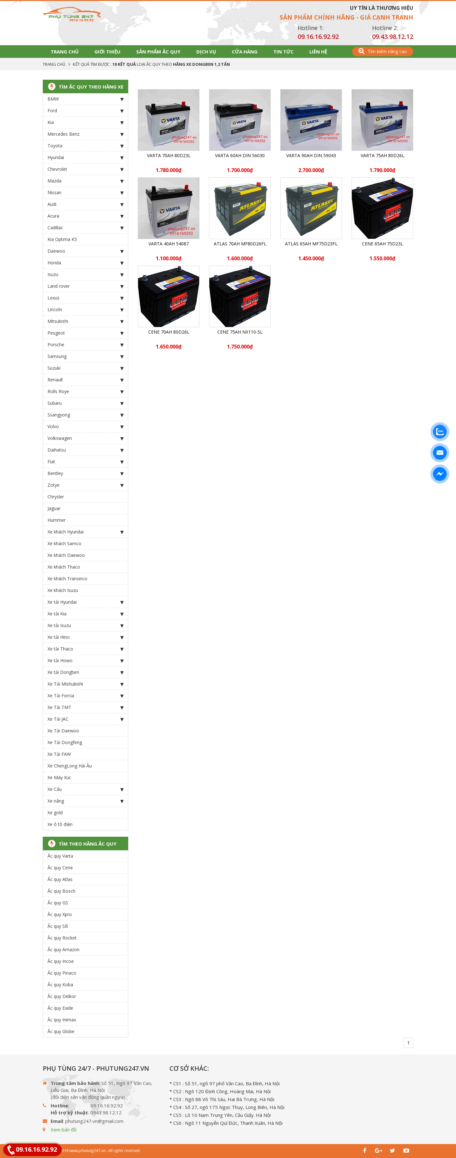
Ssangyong (86, 415)
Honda (86, 263)
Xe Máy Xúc (59, 777)
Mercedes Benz (86, 134)
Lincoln (86, 309)
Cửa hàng (244, 51)
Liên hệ (318, 51)
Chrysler (56, 497)
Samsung (86, 356)
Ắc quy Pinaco (62, 973)
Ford (86, 111)
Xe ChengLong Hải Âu (70, 766)
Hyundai (86, 157)
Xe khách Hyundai (86, 532)
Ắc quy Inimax (62, 1020)
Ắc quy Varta (60, 856)
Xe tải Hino (86, 637)
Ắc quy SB (58, 926)
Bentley (86, 473)
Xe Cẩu (86, 789)
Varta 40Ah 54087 (169, 244)
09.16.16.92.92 (318, 36)
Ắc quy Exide (60, 1008)
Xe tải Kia (86, 614)
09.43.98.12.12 (392, 36)
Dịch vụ (206, 51)
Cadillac (86, 228)
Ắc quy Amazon (63, 949)
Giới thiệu (107, 51)
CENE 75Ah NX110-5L (240, 332)
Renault (86, 380)
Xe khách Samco (64, 543)
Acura (86, 216)
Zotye (86, 485)
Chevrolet (86, 169)
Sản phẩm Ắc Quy (158, 51)
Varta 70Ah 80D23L (169, 155)
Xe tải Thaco (86, 649)
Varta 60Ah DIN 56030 (240, 155)
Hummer (57, 520)
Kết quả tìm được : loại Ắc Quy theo (151, 64)
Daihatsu (86, 450)
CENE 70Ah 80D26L (168, 332)
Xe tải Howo (86, 660)
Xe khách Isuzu (63, 590)
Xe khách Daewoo (66, 555)
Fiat (86, 462)
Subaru (86, 403)
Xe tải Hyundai (86, 602)
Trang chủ (65, 51)
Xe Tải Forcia (86, 696)
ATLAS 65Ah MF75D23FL (311, 244)
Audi (86, 204)
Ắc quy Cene (60, 868)
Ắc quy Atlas (60, 879)
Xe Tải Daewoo (63, 731)
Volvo (86, 426)
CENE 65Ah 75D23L (382, 244)
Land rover (86, 286)
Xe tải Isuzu (86, 625)
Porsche (86, 345)
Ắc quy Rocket (62, 938)
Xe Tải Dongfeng (65, 742)
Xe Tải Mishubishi (86, 684)
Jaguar (54, 508)
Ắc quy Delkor (62, 996)
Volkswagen (86, 438)
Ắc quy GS (58, 903)
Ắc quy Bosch (61, 891)
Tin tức (283, 51)
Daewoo (86, 251)
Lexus (86, 298)
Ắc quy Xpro (60, 914)
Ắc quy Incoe (61, 961)
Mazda (86, 181)
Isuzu (86, 274)
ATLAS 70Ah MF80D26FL (240, 244)
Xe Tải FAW (59, 754)
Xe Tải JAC (86, 719)
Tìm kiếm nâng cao (382, 51)
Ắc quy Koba (60, 985)
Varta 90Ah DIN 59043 (311, 155)
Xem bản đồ (64, 1129)
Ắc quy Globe (61, 1031)
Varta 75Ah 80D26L (382, 155)
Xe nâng (86, 801)
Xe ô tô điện (60, 824)
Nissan (86, 192)
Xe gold (55, 813)
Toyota (86, 146)
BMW (86, 99)
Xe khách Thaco (64, 567)
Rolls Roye (86, 391)
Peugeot (86, 333)
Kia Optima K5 (62, 239)
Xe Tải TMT (86, 707)
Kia (86, 122)
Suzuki (86, 368)
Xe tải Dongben (86, 672)
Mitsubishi (86, 321)
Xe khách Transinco (67, 579)
